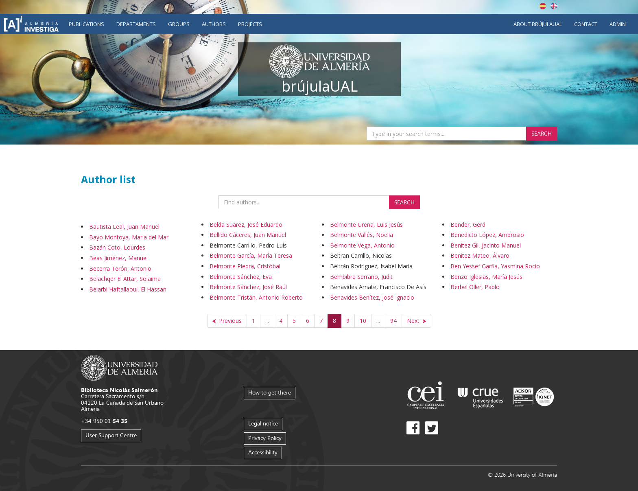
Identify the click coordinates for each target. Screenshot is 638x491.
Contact (585, 24)
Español (543, 6)
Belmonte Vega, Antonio (362, 245)
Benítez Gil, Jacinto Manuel (485, 245)
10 (363, 320)
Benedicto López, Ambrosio (487, 235)
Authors (214, 24)
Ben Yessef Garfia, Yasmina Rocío (495, 266)
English (554, 6)
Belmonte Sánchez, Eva (241, 277)
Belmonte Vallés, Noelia (361, 235)
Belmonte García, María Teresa (251, 255)
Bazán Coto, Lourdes (117, 247)
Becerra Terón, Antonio (120, 268)
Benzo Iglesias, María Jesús (486, 277)
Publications (86, 24)
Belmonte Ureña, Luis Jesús (366, 224)
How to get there (269, 392)
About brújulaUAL (537, 24)
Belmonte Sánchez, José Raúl (248, 287)
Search (541, 133)
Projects (250, 24)
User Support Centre (111, 435)
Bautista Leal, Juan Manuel (124, 226)
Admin (618, 24)
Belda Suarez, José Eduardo (246, 224)
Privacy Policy (265, 438)
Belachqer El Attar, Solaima (125, 279)
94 (393, 320)
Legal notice (263, 423)
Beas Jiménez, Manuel (118, 258)
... (267, 320)
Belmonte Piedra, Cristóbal (245, 266)
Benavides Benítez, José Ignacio (372, 297)
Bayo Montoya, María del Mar (128, 237)
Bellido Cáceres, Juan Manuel (248, 235)
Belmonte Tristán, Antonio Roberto (256, 297)
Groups (179, 24)
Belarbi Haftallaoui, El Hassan (127, 289)
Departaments (136, 24)
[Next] (416, 321)
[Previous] (227, 321)
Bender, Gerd (467, 224)
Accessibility (262, 452)
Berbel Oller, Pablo (475, 287)
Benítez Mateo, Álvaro (479, 255)
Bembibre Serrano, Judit (361, 277)
